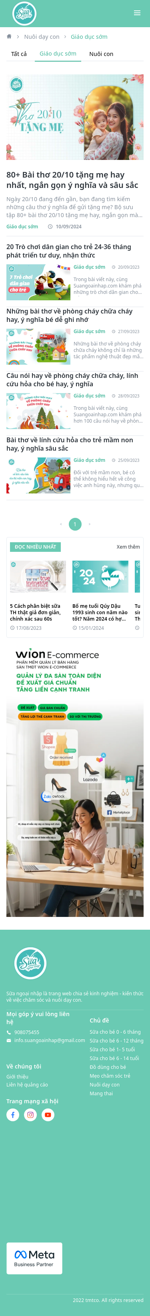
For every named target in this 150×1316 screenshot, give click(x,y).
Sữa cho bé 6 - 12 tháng (117, 1040)
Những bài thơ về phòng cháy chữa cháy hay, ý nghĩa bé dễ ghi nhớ (69, 315)
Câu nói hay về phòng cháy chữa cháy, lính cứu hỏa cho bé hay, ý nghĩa (72, 379)
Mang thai (101, 1093)
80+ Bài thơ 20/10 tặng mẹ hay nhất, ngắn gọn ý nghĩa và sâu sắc (72, 180)
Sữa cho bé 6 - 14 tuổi (114, 1058)
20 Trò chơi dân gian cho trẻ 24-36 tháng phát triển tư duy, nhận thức (68, 251)
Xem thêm (128, 547)
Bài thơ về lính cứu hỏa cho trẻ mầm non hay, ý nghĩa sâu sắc (69, 444)
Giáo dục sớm (58, 53)
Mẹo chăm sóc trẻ (110, 1075)
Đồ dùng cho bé (108, 1067)
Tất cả (19, 54)
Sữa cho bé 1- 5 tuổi (112, 1049)
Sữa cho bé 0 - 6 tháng (115, 1031)
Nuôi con (101, 54)
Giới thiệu (17, 1077)
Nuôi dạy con (42, 36)
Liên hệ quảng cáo (27, 1085)
